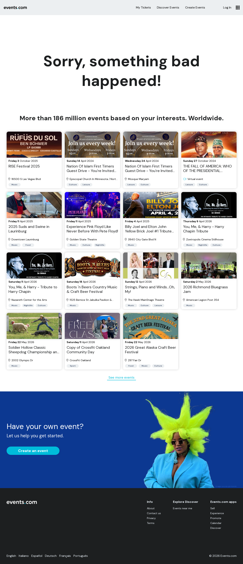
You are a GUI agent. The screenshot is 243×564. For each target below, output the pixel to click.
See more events (121, 377)
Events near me (182, 508)
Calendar (215, 523)
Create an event (33, 450)
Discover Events (168, 7)
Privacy (151, 518)
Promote (215, 518)
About (151, 508)
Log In (227, 7)
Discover (215, 528)
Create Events (195, 7)
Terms (150, 523)
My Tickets (143, 7)
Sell (212, 508)
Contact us (154, 513)
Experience (217, 513)
